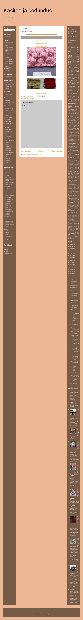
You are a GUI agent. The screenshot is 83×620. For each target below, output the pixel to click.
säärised (77, 201)
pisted (71, 167)
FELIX (7, 138)
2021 (71, 255)
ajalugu (69, 64)
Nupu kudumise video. (41, 46)
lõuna (69, 135)
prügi (71, 176)
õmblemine (71, 229)
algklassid (71, 66)
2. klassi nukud (78, 431)
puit (77, 177)
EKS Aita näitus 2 (9, 54)
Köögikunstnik (9, 199)
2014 (71, 271)
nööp (76, 153)
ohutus (69, 154)
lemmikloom (70, 126)
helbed (72, 82)
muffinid (77, 146)
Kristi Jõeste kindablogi (8, 114)
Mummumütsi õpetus (41, 93)
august (73, 383)
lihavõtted (73, 128)
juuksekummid (71, 89)
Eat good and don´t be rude (10, 172)
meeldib (69, 142)
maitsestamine (71, 136)
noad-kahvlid (8, 209)
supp (69, 199)
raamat (75, 180)
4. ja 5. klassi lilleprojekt (74, 362)
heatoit (7, 175)
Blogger (48, 614)
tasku (78, 205)
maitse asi (8, 205)
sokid (69, 198)
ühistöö (69, 236)
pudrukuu (70, 177)
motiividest (70, 146)
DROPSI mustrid (9, 110)
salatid (75, 189)
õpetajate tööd (75, 233)
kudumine (31, 98)
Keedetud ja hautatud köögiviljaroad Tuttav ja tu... (75, 349)
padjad (74, 159)
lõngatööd (75, 133)
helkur (77, 82)
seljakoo (73, 194)
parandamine (71, 163)
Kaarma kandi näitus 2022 (9, 56)
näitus (69, 153)
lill (68, 130)
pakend (75, 160)
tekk (71, 206)
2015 (71, 269)
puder (76, 176)
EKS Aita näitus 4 (9, 61)
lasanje (69, 125)
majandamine (71, 137)
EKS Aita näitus (9, 47)
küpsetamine (72, 120)
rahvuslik (70, 183)
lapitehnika (71, 124)
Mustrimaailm (8, 76)
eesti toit (70, 71)
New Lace (8, 121)
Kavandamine (74, 305)
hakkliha (70, 78)
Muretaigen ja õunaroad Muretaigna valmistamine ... (75, 341)
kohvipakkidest (74, 107)
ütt (71, 238)
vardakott (70, 220)
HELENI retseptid (9, 140)
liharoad (77, 126)
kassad (69, 97)
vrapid (69, 226)
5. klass (73, 54)
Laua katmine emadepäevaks (74, 391)
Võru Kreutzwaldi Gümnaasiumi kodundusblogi (9, 221)
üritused (76, 236)
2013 (71, 273)
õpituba (72, 234)
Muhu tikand (8, 94)
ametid (69, 67)
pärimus (75, 178)
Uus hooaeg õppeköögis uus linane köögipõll (74, 357)
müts (78, 149)
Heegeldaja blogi (9, 84)
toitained (70, 213)
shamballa (70, 195)
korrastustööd (71, 112)
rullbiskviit (70, 188)
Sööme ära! (74, 307)
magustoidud (75, 135)
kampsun (75, 95)
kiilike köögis (8, 184)
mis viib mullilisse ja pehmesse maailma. (41, 36)
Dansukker (8, 129)
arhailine (72, 68)
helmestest (73, 83)
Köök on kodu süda (74, 336)
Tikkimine (73, 309)
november (74, 281)
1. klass (71, 47)
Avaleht (41, 151)
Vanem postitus (56, 151)
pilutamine (77, 165)
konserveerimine (72, 109)
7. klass (76, 58)
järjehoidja (70, 93)
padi (69, 159)
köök (74, 119)
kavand (75, 97)
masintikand (71, 139)
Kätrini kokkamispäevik (9, 194)
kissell (69, 102)
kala (69, 95)
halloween (75, 78)
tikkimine (71, 211)
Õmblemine (74, 291)
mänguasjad (71, 149)
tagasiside (70, 203)
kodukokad (8, 144)
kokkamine (8, 192)
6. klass (76, 56)
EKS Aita (7, 70)
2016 (71, 267)
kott (78, 112)
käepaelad (70, 117)
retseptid (70, 185)
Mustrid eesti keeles (8, 87)
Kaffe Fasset (8, 112)
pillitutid (71, 165)
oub (73, 156)
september (74, 287)
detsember (74, 278)
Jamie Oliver (8, 142)
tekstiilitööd (73, 208)
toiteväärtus (76, 213)
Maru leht (7, 119)
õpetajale (77, 232)
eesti (76, 70)
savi (77, 191)
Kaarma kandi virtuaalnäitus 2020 (9, 50)
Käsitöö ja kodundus (28, 10)
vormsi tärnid (74, 224)
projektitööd (76, 174)
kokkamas (8, 190)
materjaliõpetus (71, 140)
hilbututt (69, 85)
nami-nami (8, 148)
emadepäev (71, 74)
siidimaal (76, 195)
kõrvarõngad (70, 116)
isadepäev (75, 87)
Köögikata (8, 197)
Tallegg (7, 156)
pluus (75, 168)
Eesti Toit (7, 134)
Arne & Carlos (9, 108)
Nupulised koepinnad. (41, 43)
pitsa (76, 167)
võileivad (75, 226)
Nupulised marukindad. (41, 40)
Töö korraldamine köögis (75, 313)
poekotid (70, 170)
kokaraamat (8, 146)
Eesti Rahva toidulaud (8, 132)
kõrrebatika (75, 115)
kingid (76, 100)
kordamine (74, 110)
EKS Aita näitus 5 (9, 59)
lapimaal (74, 122)
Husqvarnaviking (9, 102)
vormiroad (76, 223)
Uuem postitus (26, 151)
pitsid (69, 168)
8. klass (26, 98)
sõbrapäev (70, 201)
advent (74, 63)
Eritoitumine (8, 136)
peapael (70, 164)
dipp (76, 68)
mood (69, 144)
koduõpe (77, 106)
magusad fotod (9, 203)
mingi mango (8, 207)
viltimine (70, 223)
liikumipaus (70, 129)
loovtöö (71, 132)
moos (75, 144)
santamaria (8, 154)
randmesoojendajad (72, 184)
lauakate (75, 125)
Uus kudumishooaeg (75, 324)
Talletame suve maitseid (75, 332)
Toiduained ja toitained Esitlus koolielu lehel (74, 367)
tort (70, 215)
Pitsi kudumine (75, 303)
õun (76, 234)
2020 (71, 257)
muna (71, 147)
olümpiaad (76, 154)
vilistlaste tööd (73, 222)
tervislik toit (71, 209)
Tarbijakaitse (74, 300)
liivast (76, 129)
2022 (71, 253)
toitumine (7, 160)
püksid (69, 180)
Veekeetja (72, 589)
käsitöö (77, 117)
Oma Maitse (8, 236)
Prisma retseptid (9, 152)
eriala (78, 74)
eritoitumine (73, 75)
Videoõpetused (9, 123)
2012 (71, 276)
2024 (71, 248)
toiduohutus (70, 212)
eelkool (70, 70)
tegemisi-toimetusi (7, 213)
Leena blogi (8, 201)
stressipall (75, 198)
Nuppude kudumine (74, 317)
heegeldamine (72, 80)
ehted (77, 71)
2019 (71, 260)
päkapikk (70, 178)
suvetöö (75, 199)
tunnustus (75, 215)
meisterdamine (72, 143)
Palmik (73, 320)
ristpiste (75, 185)
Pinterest (7, 36)
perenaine (8, 150)
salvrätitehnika (71, 191)
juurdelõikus (70, 90)
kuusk (69, 115)
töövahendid (71, 217)
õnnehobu (70, 232)
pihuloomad (76, 164)
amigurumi (76, 67)
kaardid (75, 93)
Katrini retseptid (9, 182)
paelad (69, 160)
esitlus (69, 77)
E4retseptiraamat (9, 170)
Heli (7, 251)
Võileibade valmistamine (75, 297)
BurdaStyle (8, 100)
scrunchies (70, 192)
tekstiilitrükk (76, 206)
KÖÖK (7, 234)
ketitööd (75, 99)
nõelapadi (76, 150)
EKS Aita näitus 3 (9, 63)
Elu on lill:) (73, 372)
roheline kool (72, 187)
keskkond (70, 99)
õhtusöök (70, 227)
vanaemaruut (71, 219)
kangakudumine (71, 96)
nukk (71, 150)
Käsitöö (7, 232)
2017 (71, 264)
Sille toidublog (9, 211)
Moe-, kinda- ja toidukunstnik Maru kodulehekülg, (41, 34)
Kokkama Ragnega (7, 187)
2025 (71, 246)
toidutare (7, 158)
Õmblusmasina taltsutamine (75, 328)
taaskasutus (73, 202)
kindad (70, 100)
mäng (76, 147)
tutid (69, 216)
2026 (71, 244)
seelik (77, 192)
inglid (69, 87)
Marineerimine (74, 293)
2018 (71, 262)
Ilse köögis (8, 177)
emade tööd (74, 73)
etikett (75, 77)
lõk (69, 133)
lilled (72, 130)
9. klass (76, 61)
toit (76, 212)
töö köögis (75, 216)
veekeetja (77, 220)
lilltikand (77, 130)
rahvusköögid (71, 181)
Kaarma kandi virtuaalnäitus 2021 (9, 44)
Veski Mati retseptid (8, 163)
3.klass (69, 49)
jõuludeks (71, 92)
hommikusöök (71, 86)
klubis (75, 102)
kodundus (72, 104)
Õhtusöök (78, 411)
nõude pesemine (73, 151)
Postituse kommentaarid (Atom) (34, 154)
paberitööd (71, 157)
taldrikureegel (71, 205)
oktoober (73, 285)
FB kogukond (8, 82)
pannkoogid (70, 161)
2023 (71, 251)
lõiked (76, 132)
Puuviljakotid (78, 443)
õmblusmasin (71, 230)
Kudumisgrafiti (9, 117)
